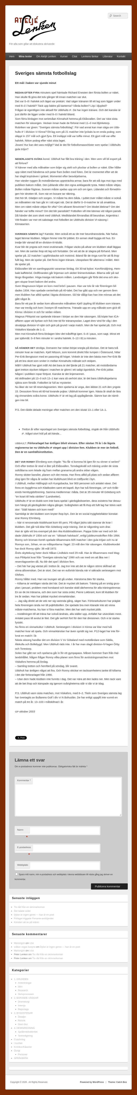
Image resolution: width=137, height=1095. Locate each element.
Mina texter (25, 56)
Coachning (19, 1039)
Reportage (23, 1009)
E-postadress (24, 848)
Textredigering (25, 1035)
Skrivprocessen (26, 994)
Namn (22, 830)
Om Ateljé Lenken (46, 56)
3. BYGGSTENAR (23, 1013)
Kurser (64, 56)
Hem (11, 56)
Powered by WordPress (92, 1082)
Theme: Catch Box (117, 1082)
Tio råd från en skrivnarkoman (29, 907)
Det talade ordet (22, 911)
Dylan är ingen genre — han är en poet (34, 914)
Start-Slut (23, 1024)
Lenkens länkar (90, 56)
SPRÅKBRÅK (21, 1058)
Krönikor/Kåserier (23, 1047)
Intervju (22, 1005)
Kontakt (121, 56)
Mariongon (19, 943)
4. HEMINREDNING (24, 1028)
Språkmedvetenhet (27, 1031)
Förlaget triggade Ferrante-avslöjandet (33, 918)
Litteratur (108, 56)
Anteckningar (25, 983)
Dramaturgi (23, 1001)
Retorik (21, 1020)
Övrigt (17, 1050)
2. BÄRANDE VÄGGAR (26, 998)
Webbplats (22, 865)
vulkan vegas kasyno (24, 946)
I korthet (18, 1043)
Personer (22, 1054)
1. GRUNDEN (21, 979)
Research (23, 990)
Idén (20, 986)
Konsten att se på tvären (26, 922)
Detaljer (22, 1016)
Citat (74, 56)
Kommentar (24, 780)
